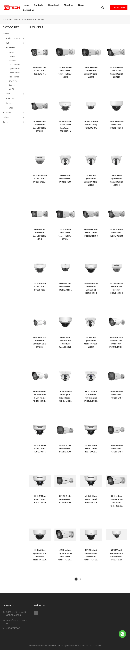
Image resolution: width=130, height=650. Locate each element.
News (81, 5)
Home (26, 5)
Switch (9, 103)
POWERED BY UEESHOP (91, 646)
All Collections (16, 19)
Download (53, 5)
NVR (8, 94)
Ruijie (5, 122)
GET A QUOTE (119, 7)
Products (38, 5)
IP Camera (39, 19)
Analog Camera (13, 38)
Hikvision (7, 112)
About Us (68, 5)
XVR (7, 43)
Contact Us (28, 10)
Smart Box (10, 98)
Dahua (6, 117)
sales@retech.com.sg (16, 621)
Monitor (9, 108)
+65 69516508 (13, 628)
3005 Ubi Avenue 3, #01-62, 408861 (16, 613)
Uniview (29, 19)
